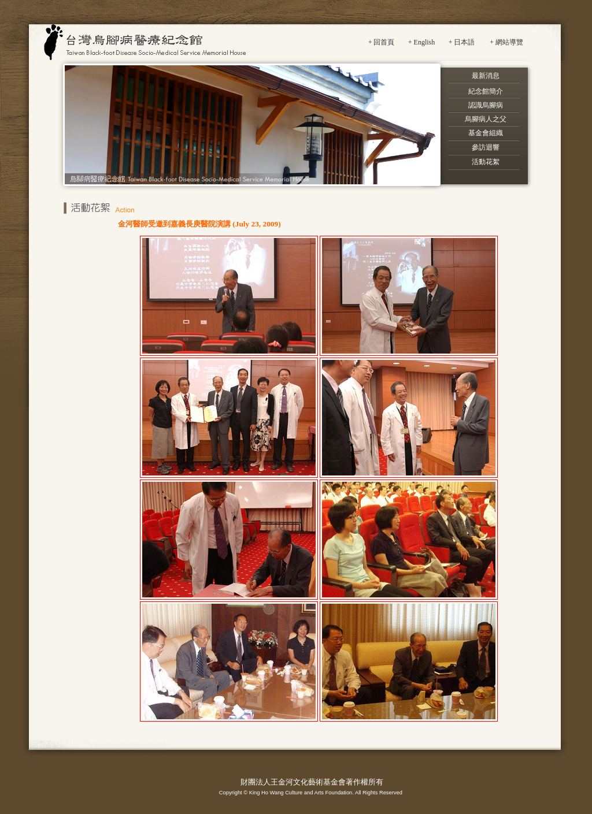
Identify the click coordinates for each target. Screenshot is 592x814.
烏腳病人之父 (485, 119)
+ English (421, 42)
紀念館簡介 (485, 91)
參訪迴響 (486, 147)
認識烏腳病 (485, 105)
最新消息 (486, 76)
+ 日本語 (462, 42)
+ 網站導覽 (506, 42)
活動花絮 (486, 162)
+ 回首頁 (381, 42)
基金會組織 (485, 133)
